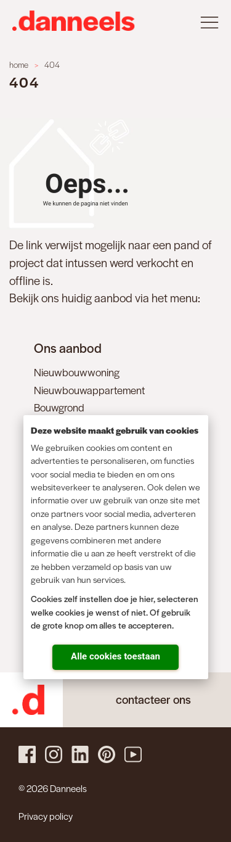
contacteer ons (153, 699)
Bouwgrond (59, 407)
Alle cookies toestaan (115, 656)
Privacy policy (45, 815)
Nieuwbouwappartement (89, 389)
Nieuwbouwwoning (77, 372)
